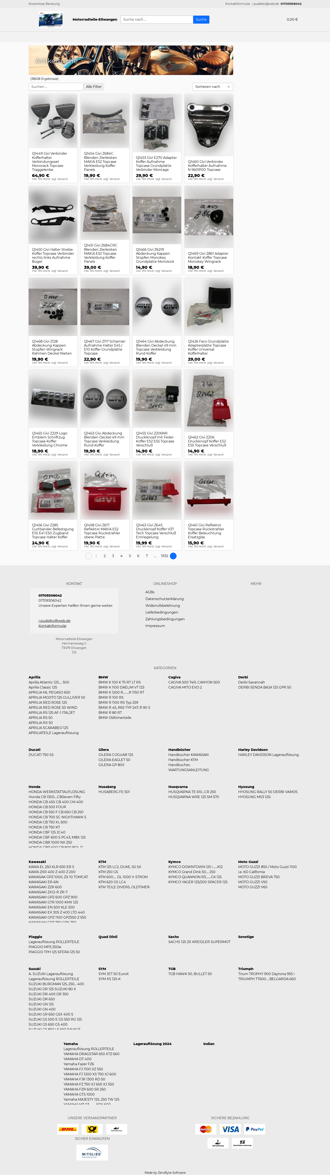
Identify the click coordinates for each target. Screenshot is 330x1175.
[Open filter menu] (93, 87)
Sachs (173, 937)
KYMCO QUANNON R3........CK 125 (195, 877)
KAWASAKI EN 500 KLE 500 (52, 907)
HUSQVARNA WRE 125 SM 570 (193, 797)
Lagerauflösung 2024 (152, 1044)
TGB (172, 969)
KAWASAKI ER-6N (44, 882)
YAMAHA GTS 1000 (79, 1094)
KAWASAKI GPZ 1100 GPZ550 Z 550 (57, 917)
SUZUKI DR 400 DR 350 (49, 994)
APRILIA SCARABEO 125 (48, 728)
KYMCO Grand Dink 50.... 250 (192, 872)
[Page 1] (96, 556)
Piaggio (35, 937)
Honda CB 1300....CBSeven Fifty (55, 797)
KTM (102, 862)
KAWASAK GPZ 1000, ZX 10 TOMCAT (58, 877)
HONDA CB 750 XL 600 (48, 822)
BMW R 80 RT (110, 713)
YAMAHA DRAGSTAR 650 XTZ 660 (92, 1054)
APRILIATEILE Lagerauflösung (54, 733)
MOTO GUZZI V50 (252, 882)
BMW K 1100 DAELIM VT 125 (121, 687)
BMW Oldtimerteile (114, 718)
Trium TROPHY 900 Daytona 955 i (266, 974)
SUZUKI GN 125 (41, 1004)
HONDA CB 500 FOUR (47, 807)
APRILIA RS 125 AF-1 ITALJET (52, 713)
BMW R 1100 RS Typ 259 (118, 703)
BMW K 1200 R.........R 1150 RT (121, 692)
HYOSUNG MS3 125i (254, 797)
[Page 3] (113, 556)
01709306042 (291, 4)
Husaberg (107, 787)
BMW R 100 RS (111, 697)
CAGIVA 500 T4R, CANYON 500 (194, 682)
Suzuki (35, 969)
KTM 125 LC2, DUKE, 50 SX (119, 867)
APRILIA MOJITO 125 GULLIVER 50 (57, 697)
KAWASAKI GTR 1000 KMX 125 (53, 902)
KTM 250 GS (108, 872)
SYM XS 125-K (109, 979)
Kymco (174, 862)
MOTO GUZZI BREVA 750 (259, 877)
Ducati (34, 750)
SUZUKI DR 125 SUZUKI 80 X (52, 989)
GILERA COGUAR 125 (115, 755)
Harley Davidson (253, 750)
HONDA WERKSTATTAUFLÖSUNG (57, 792)
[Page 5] (130, 556)
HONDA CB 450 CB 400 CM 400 (56, 802)
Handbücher (179, 750)
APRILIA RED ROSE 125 (48, 703)
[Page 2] (104, 556)
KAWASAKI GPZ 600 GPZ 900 (53, 897)
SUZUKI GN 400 (42, 1009)
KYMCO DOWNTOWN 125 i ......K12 (195, 867)
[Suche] (201, 20)
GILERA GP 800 (111, 765)
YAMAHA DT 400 (78, 1059)
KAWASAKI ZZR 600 (45, 887)
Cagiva (174, 677)
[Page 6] (138, 556)
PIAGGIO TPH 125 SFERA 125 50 (54, 952)
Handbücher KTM (183, 760)
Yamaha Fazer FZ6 (79, 1064)
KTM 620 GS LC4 (112, 882)
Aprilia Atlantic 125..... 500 (49, 682)
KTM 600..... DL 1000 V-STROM (123, 877)
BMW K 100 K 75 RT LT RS (119, 682)
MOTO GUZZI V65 (252, 887)
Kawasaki (37, 862)
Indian (208, 1044)
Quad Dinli (107, 937)
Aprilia (34, 677)
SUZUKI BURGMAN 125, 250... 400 (56, 984)
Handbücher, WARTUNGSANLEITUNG (188, 767)
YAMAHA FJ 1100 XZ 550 (83, 1069)
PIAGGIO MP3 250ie (45, 947)
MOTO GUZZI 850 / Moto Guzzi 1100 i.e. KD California (267, 869)
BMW (103, 677)
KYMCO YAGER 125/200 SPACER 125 (198, 882)
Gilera (103, 750)
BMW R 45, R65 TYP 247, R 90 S (124, 708)
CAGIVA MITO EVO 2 (185, 687)
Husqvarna (178, 787)
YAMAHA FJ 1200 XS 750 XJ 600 (90, 1074)
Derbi (243, 677)
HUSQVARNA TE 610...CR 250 (192, 792)
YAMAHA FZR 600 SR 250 (85, 1089)
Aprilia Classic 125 (43, 687)
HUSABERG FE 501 (114, 792)
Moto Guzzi (248, 862)
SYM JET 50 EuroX (113, 974)
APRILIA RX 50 (41, 723)
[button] (237, 4)
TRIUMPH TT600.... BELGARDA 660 (267, 979)
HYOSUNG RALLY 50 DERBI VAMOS (268, 792)
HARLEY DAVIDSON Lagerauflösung (268, 755)
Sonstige (246, 937)
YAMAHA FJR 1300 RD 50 (84, 1079)
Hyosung (246, 787)
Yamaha (71, 1044)
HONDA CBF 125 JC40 (47, 832)
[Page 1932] (164, 556)
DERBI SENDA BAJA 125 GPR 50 (264, 687)
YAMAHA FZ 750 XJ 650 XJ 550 (89, 1084)
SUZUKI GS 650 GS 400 (48, 1024)
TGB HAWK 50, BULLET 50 (190, 974)
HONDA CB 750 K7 (44, 827)
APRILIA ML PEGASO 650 (49, 692)
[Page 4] (121, 556)
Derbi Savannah (251, 682)
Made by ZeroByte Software (165, 1173)
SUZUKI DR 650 (42, 999)
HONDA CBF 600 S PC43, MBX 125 (57, 837)
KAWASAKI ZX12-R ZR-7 (48, 892)
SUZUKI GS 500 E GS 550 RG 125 (55, 1019)
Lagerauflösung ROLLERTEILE (54, 942)
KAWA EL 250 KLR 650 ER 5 (51, 867)
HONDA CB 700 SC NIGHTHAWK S (57, 817)
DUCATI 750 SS (41, 755)
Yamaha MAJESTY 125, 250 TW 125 (91, 1099)
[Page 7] (146, 556)
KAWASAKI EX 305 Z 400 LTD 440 (57, 912)
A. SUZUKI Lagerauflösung (51, 974)
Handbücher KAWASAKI (188, 755)
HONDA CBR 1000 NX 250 (50, 842)
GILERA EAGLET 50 (114, 760)
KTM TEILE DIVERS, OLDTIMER (124, 887)
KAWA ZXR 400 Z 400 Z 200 (52, 872)
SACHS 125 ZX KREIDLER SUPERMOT (199, 942)
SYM (102, 969)
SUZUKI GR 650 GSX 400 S (51, 1014)
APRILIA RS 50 (41, 718)
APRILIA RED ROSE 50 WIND (53, 708)
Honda (34, 787)
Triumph (245, 969)
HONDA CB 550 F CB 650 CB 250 (56, 812)
